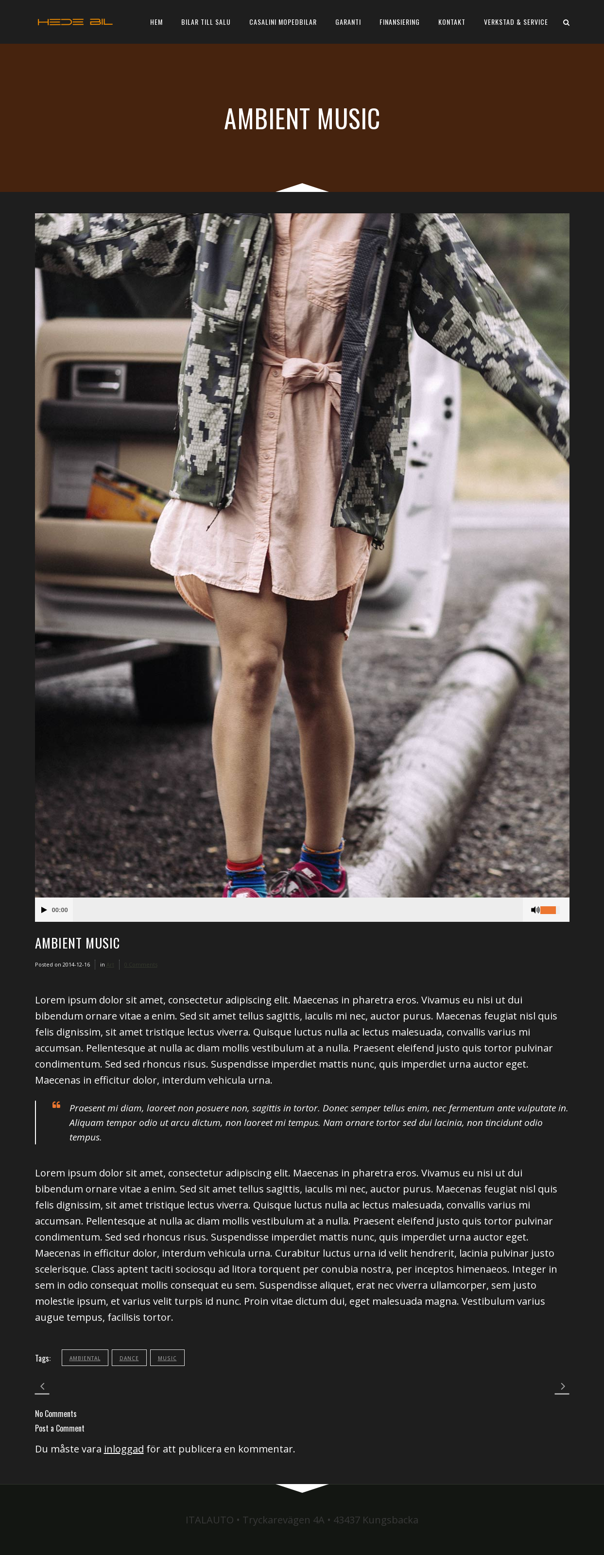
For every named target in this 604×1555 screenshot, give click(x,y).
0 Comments (140, 964)
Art (110, 964)
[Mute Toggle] (535, 910)
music (167, 1358)
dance (129, 1358)
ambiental (85, 1358)
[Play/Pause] (44, 910)
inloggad (124, 1448)
